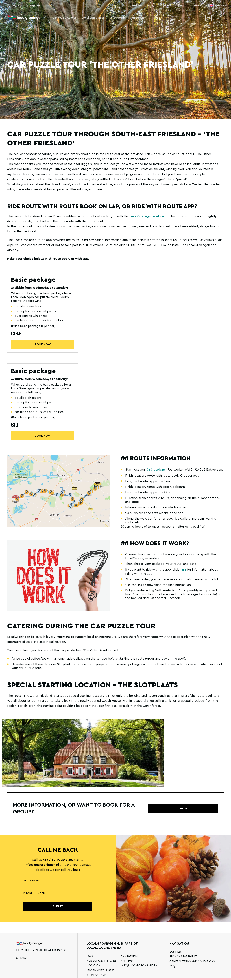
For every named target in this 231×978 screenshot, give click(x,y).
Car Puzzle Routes (64, 17)
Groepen (138, 17)
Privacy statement (183, 956)
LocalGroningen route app (148, 216)
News (197, 5)
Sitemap (21, 958)
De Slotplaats (156, 469)
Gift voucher (118, 17)
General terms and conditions (192, 961)
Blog (151, 5)
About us (182, 5)
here (183, 570)
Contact (165, 5)
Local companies (93, 17)
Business (137, 5)
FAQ (172, 966)
